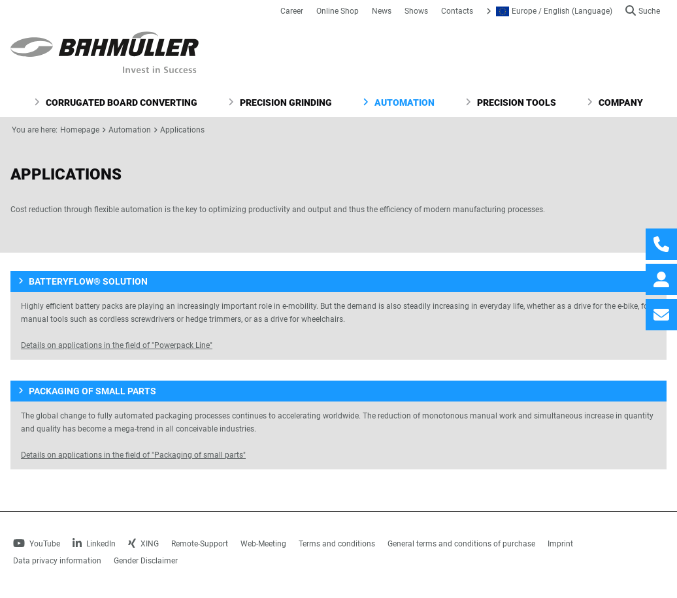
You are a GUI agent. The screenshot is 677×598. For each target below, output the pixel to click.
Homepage (79, 129)
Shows (416, 11)
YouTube (36, 543)
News (381, 11)
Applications (182, 129)
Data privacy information (57, 560)
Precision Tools (510, 102)
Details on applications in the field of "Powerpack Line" (116, 345)
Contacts (457, 11)
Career (291, 11)
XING (143, 543)
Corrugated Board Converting (115, 102)
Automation (399, 102)
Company (615, 102)
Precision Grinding (280, 102)
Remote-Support (199, 543)
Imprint (560, 543)
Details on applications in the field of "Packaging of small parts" (133, 455)
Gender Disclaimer (146, 560)
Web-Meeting (263, 543)
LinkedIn (94, 543)
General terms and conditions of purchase (461, 543)
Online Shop (337, 11)
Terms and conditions (337, 543)
